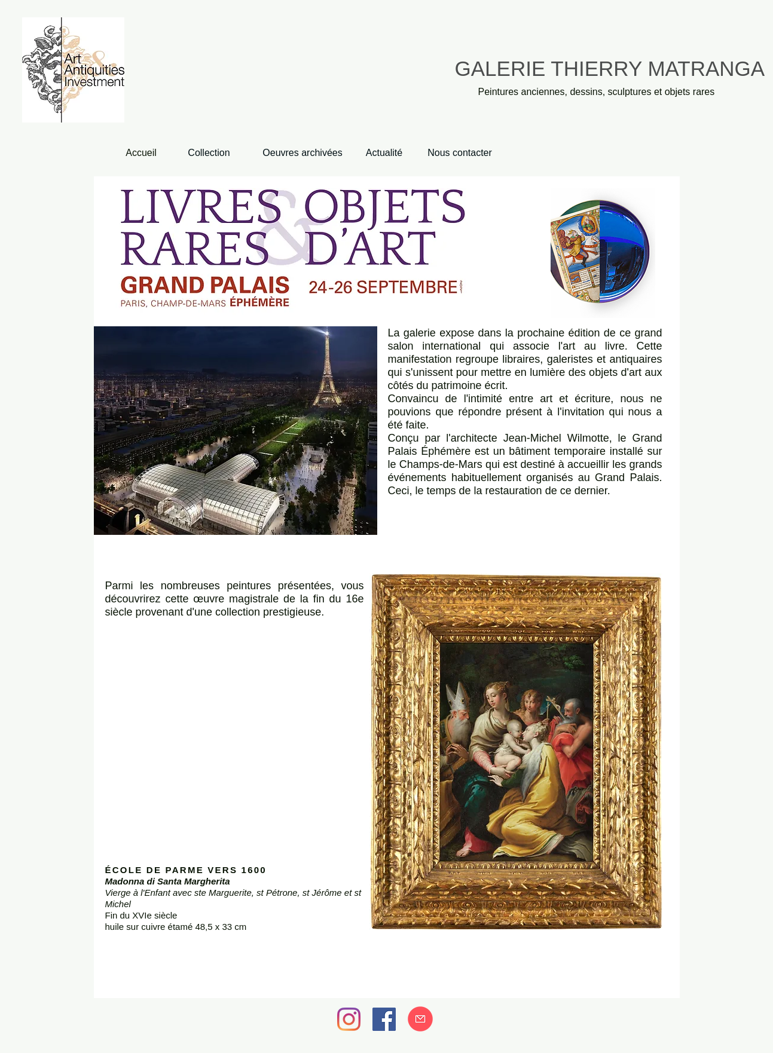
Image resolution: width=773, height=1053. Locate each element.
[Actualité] (384, 153)
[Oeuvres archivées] (303, 153)
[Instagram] (348, 1019)
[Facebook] (384, 1019)
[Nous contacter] (460, 153)
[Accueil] (141, 153)
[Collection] (209, 153)
